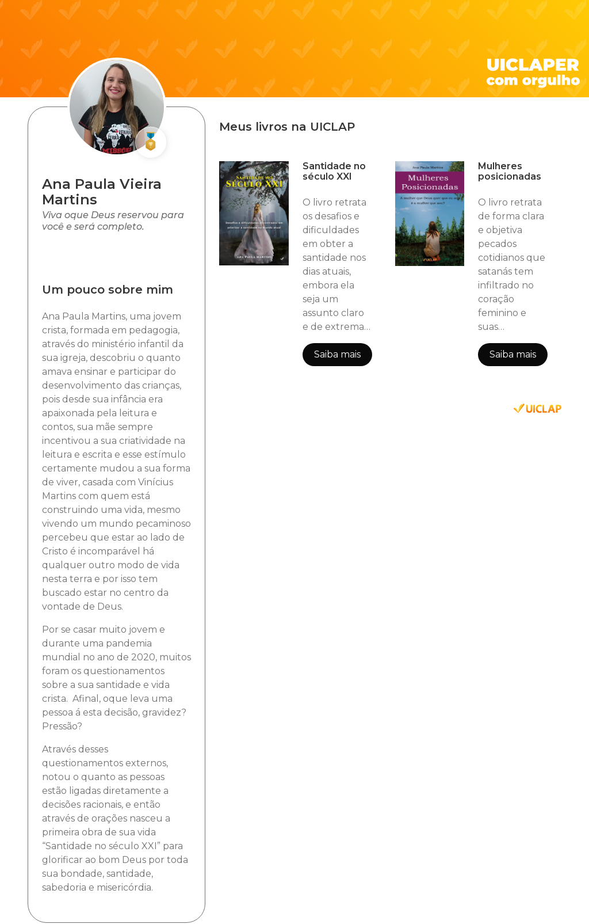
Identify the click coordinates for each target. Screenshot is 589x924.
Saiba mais (337, 354)
